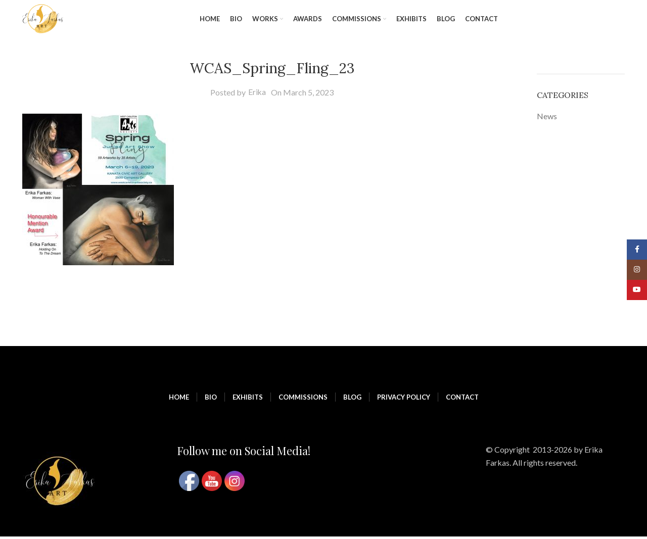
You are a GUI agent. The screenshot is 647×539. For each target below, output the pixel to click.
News (547, 118)
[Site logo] (44, 19)
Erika (257, 94)
